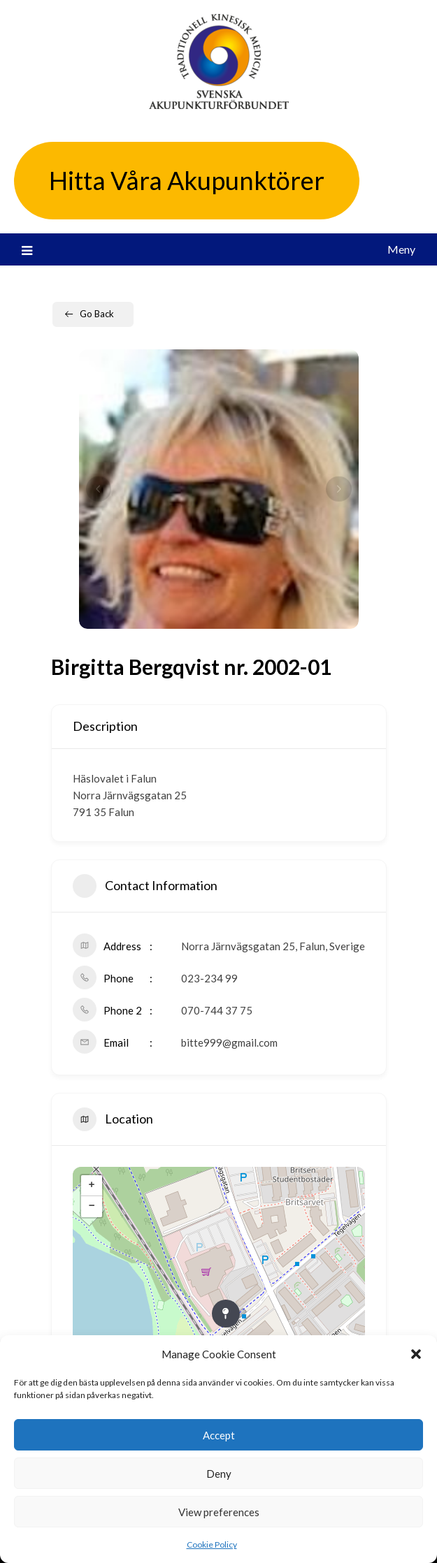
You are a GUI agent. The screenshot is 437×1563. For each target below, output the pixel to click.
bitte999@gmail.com (229, 1042)
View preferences (218, 1512)
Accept (219, 1435)
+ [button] (91, 1186)
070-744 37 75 (216, 1010)
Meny (401, 249)
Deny (218, 1473)
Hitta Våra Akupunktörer (186, 180)
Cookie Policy (212, 1544)
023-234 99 (209, 978)
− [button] (91, 1207)
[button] (416, 1354)
